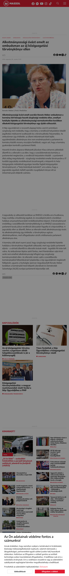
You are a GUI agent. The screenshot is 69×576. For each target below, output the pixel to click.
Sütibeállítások (20, 571)
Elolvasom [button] (44, 567)
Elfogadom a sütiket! (50, 571)
